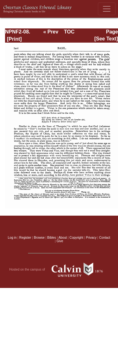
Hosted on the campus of (59, 270)
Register (25, 237)
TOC (69, 31)
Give (60, 241)
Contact (104, 237)
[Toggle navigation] (106, 9)
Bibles (51, 237)
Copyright (76, 237)
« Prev (50, 31)
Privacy (91, 237)
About (63, 237)
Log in (12, 237)
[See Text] (106, 38)
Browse (39, 237)
